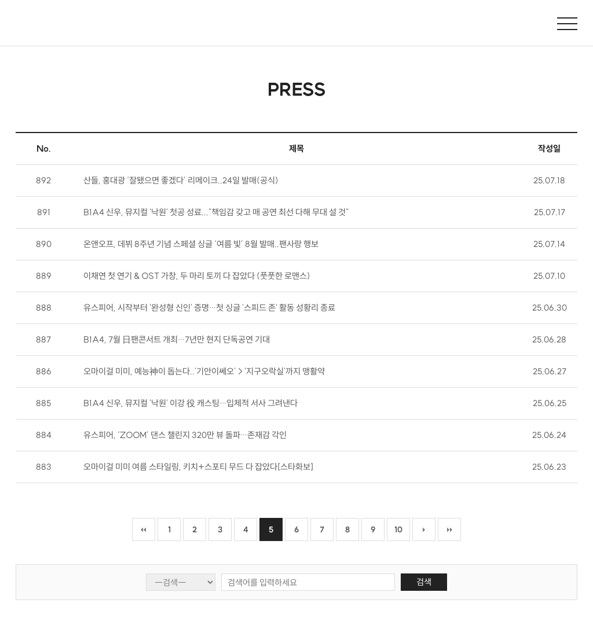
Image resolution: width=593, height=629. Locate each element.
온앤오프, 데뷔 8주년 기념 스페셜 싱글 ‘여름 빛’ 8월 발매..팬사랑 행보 (201, 243)
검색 (423, 581)
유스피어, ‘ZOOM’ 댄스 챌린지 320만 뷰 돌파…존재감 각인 (185, 434)
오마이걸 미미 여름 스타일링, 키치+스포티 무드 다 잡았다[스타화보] (198, 466)
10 (398, 529)
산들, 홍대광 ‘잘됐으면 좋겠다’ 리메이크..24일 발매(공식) (181, 180)
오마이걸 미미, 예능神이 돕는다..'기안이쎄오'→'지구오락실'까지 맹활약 (204, 371)
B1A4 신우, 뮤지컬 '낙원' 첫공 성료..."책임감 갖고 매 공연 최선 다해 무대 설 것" (216, 212)
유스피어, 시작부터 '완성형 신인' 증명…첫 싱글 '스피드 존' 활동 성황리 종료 (209, 307)
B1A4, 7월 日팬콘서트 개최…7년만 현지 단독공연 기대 (176, 339)
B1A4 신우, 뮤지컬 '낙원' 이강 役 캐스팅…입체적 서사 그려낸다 (190, 403)
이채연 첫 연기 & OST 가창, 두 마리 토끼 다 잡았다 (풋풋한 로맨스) (196, 275)
